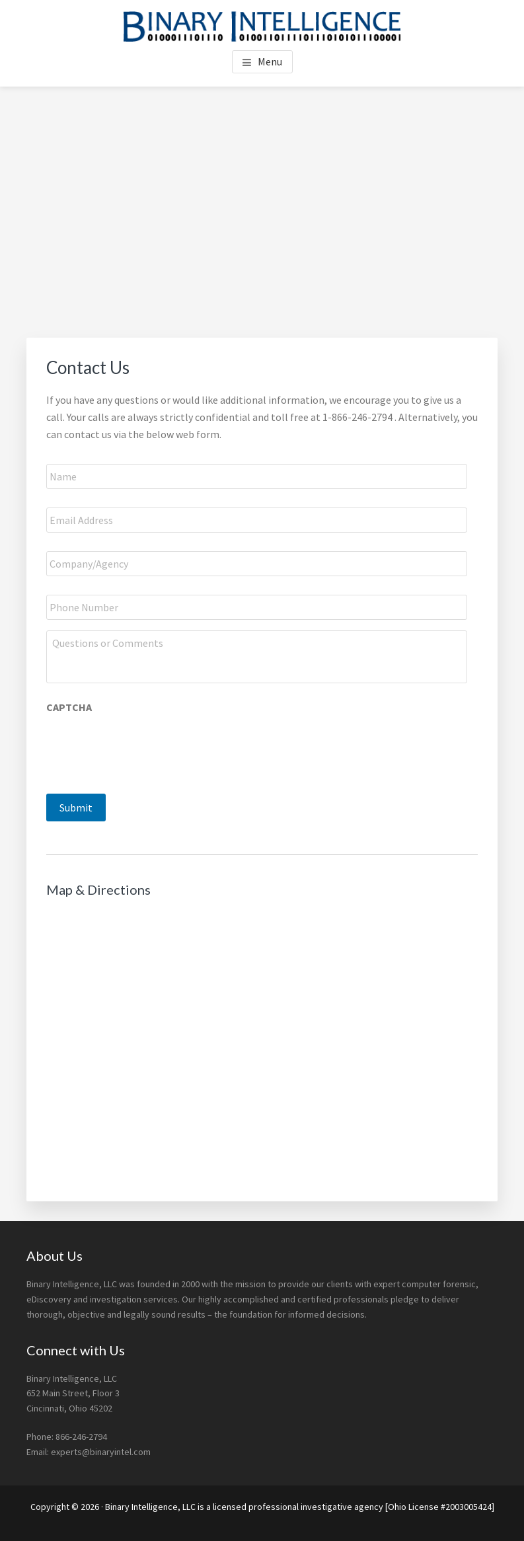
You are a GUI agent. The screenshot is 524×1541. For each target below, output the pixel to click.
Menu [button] (270, 61)
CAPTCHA (69, 707)
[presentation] (146, 746)
